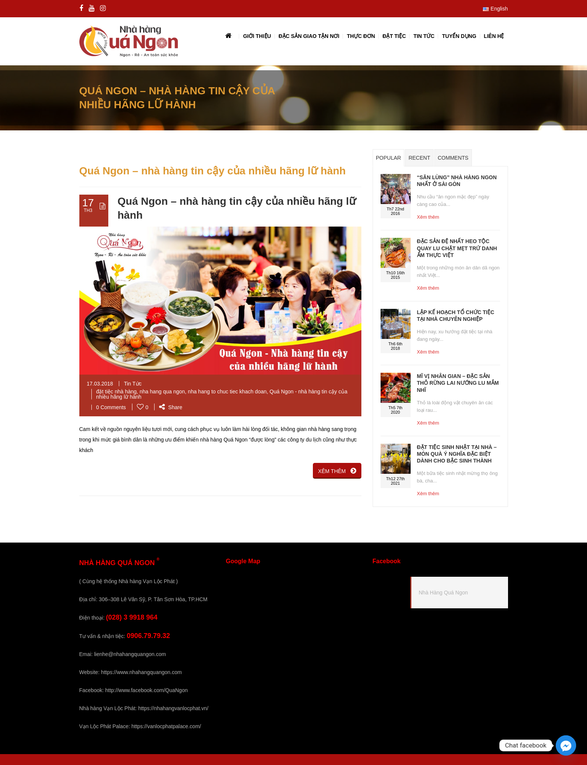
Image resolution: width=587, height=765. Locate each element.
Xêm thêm (428, 217)
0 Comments (111, 407)
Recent (419, 158)
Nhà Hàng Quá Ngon (443, 593)
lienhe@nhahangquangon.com (130, 654)
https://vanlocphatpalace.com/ (166, 726)
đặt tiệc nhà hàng (116, 392)
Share (170, 407)
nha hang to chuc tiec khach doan (227, 392)
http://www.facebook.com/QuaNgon (146, 690)
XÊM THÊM (337, 470)
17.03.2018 (100, 384)
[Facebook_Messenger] (566, 745)
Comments (453, 158)
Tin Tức (132, 384)
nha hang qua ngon (162, 392)
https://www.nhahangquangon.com (141, 672)
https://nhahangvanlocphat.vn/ (173, 708)
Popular (388, 158)
